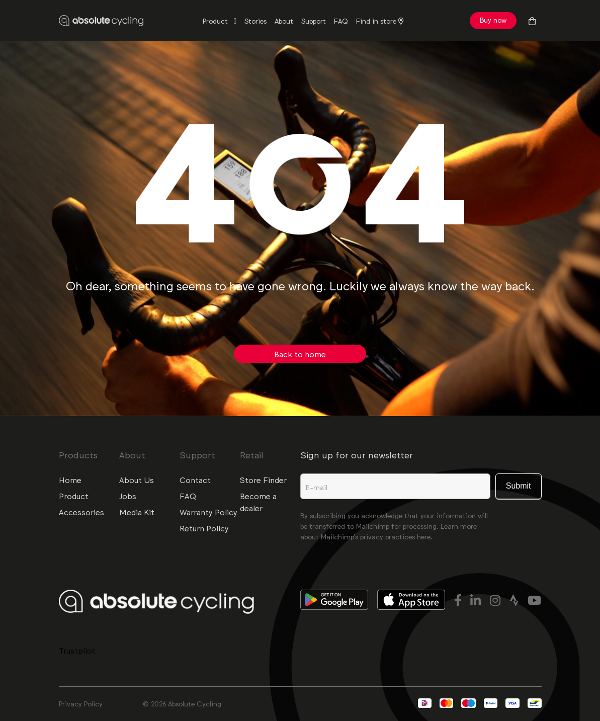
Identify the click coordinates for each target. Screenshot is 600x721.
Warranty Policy (208, 512)
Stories (255, 21)
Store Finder (263, 479)
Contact (195, 479)
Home (70, 479)
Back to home (300, 354)
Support (313, 21)
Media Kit (136, 512)
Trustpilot (77, 650)
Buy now (493, 20)
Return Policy (204, 528)
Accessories (81, 512)
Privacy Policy (81, 703)
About (284, 21)
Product (216, 21)
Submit (518, 486)
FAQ (341, 21)
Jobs (127, 496)
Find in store (380, 21)
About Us (136, 479)
